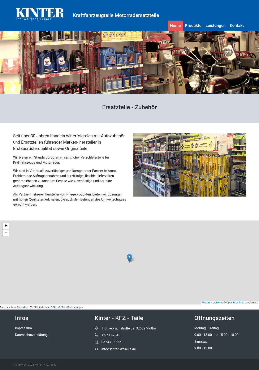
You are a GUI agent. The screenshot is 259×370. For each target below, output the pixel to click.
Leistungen (215, 25)
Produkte (193, 25)
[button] (19, 62)
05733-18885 (108, 342)
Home (175, 25)
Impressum (23, 328)
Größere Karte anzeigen (70, 307)
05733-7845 (107, 335)
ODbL (54, 307)
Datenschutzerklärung (31, 335)
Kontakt (237, 25)
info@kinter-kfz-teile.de (115, 349)
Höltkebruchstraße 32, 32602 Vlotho (125, 328)
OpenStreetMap (19, 307)
